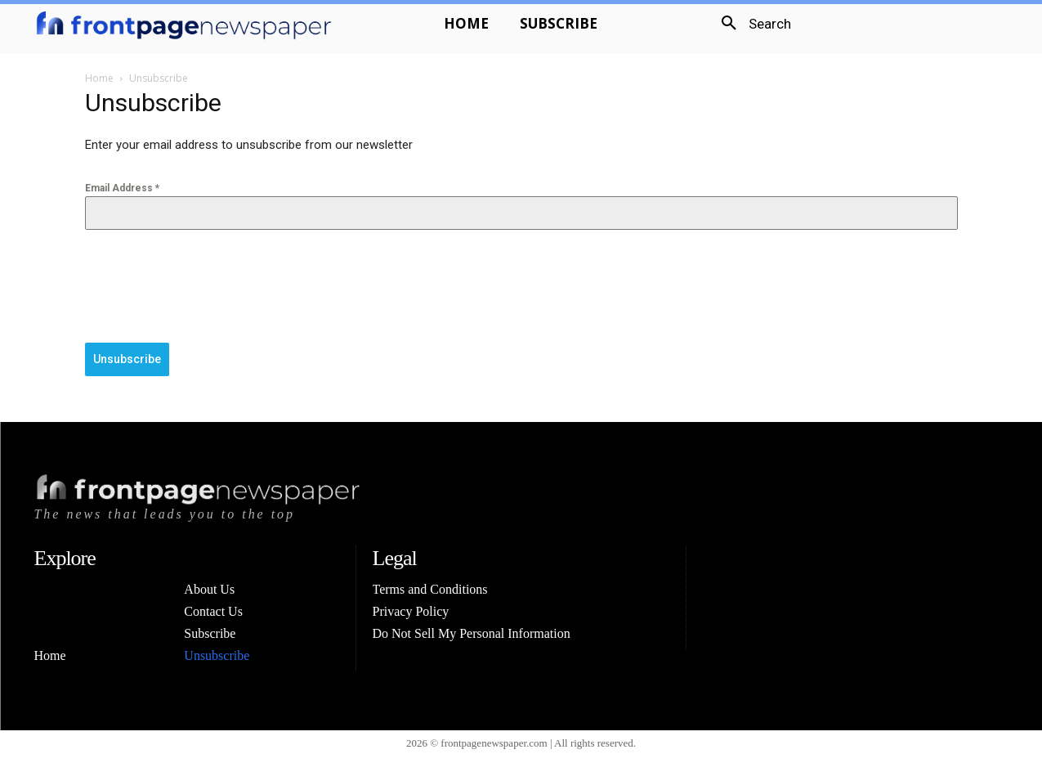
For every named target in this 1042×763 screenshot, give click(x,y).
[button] (750, 23)
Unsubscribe (127, 359)
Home (99, 78)
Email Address (122, 188)
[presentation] (209, 286)
